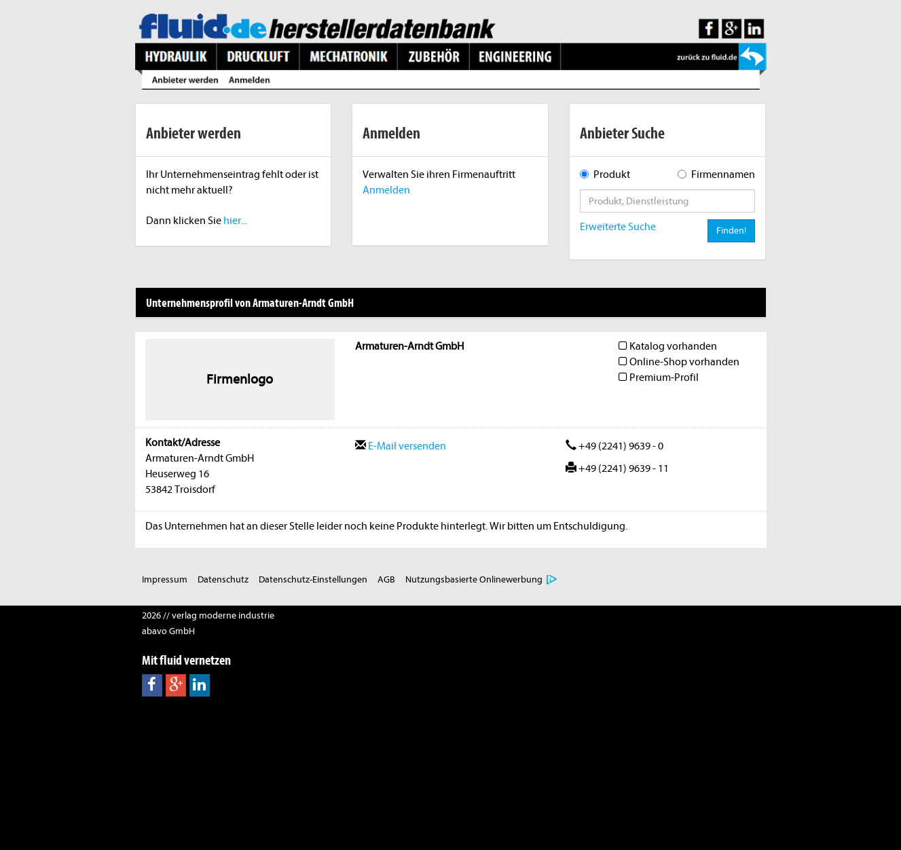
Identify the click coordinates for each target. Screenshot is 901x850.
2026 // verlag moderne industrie (208, 615)
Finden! (731, 230)
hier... (235, 221)
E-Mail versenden (400, 446)
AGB (386, 579)
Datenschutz (223, 579)
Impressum (164, 579)
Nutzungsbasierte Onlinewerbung (474, 579)
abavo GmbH (168, 631)
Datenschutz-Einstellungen (313, 579)
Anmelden (386, 190)
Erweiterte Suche (618, 227)
